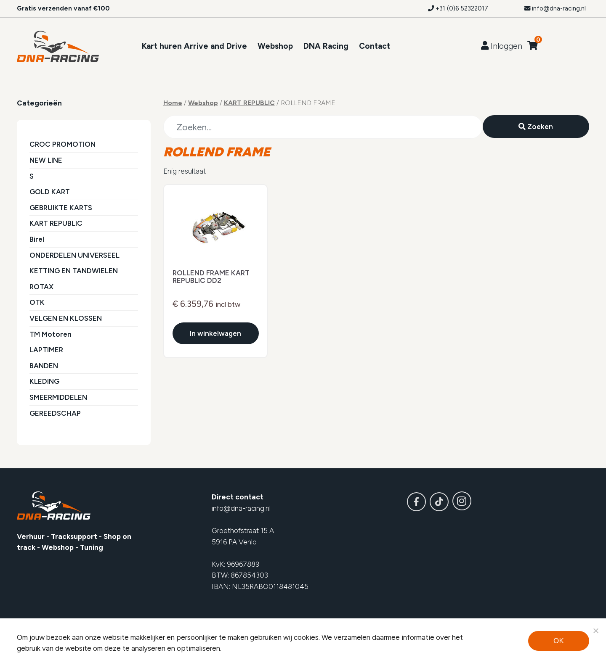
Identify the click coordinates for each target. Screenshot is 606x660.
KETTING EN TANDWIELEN (73, 271)
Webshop (275, 46)
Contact (374, 46)
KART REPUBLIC (55, 223)
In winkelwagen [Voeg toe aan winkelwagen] (215, 334)
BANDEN (43, 366)
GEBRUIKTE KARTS (60, 207)
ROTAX (41, 286)
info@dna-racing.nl (555, 8)
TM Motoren (50, 334)
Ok (558, 641)
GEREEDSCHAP (55, 413)
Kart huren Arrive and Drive (194, 46)
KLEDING (44, 381)
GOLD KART (49, 191)
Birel (36, 239)
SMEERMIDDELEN (58, 397)
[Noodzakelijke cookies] (595, 630)
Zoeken (535, 126)
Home (172, 103)
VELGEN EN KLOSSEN (65, 318)
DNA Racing (325, 46)
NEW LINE (45, 160)
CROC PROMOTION (62, 144)
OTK (37, 302)
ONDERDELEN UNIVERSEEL (74, 255)
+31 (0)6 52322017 (458, 8)
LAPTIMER (46, 350)
